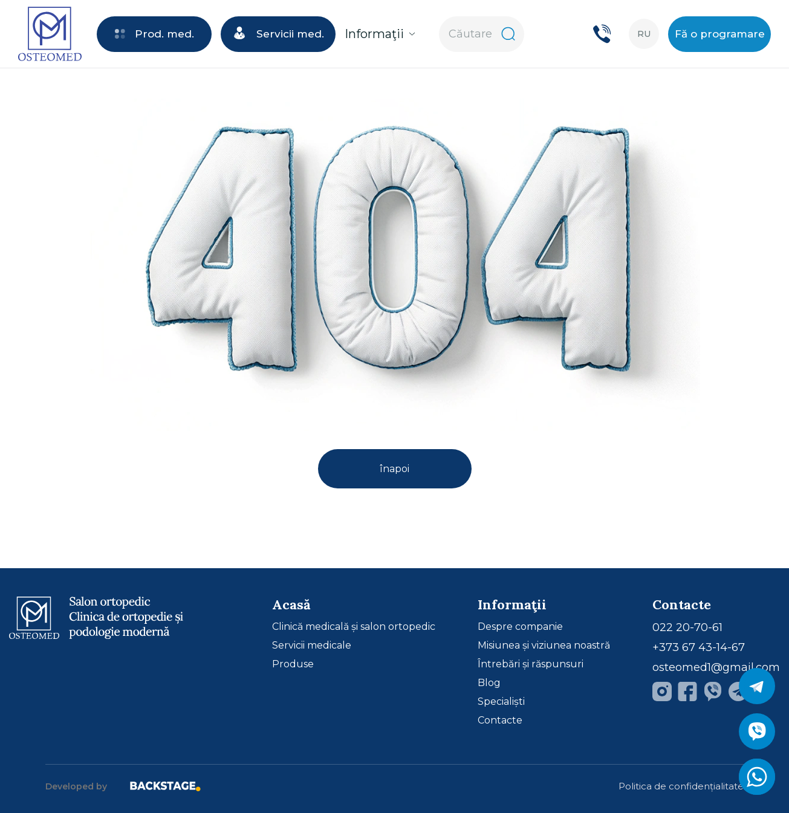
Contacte (500, 720)
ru (644, 33)
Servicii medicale (311, 645)
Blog (489, 683)
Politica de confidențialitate (681, 786)
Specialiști (501, 702)
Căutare (482, 34)
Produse (293, 664)
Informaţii (380, 34)
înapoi (394, 469)
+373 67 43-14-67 (698, 647)
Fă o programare (720, 34)
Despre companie (520, 627)
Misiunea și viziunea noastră (544, 645)
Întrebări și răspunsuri (530, 664)
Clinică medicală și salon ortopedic (353, 627)
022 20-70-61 (687, 627)
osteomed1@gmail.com (716, 667)
